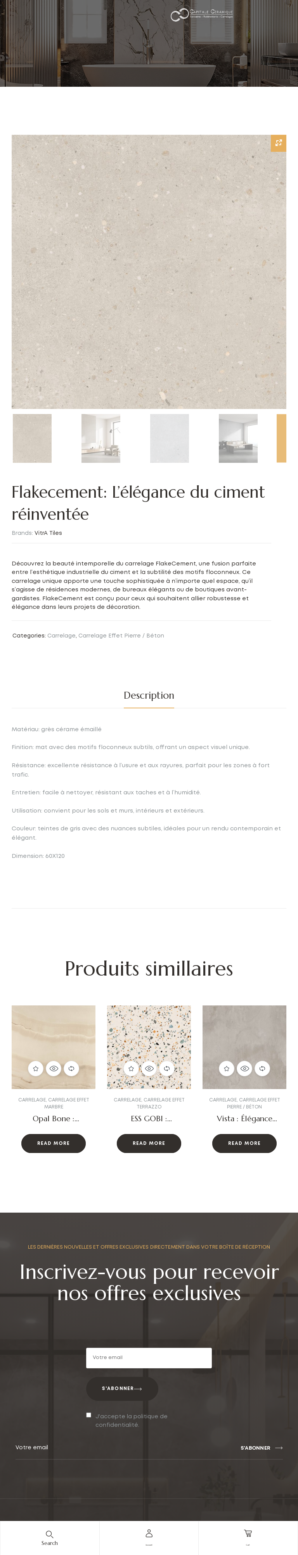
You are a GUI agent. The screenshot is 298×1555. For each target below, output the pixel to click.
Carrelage (61, 636)
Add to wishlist (35, 1068)
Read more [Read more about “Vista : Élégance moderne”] (244, 1144)
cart (248, 1543)
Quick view (53, 1068)
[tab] (149, 695)
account (148, 1543)
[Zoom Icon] (278, 143)
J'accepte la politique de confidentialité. (131, 1421)
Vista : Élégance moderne (244, 1123)
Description (149, 695)
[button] (28, 1086)
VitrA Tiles (48, 533)
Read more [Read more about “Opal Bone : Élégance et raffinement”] (53, 1144)
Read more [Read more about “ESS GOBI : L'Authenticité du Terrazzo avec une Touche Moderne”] (149, 1144)
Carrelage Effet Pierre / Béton (121, 636)
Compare (71, 1068)
